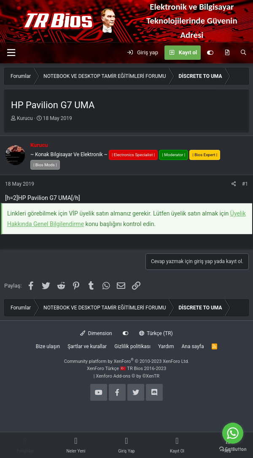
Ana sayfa (192, 346)
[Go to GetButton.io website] (232, 449)
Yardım (166, 346)
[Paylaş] (234, 184)
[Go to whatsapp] (232, 433)
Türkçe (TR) (156, 333)
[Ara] (243, 52)
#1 (245, 184)
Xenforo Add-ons (127, 376)
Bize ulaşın (48, 346)
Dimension (96, 333)
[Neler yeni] (227, 52)
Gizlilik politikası (132, 346)
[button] (11, 53)
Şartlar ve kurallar (87, 346)
